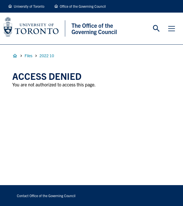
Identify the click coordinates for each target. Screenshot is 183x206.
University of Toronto (29, 6)
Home (14, 55)
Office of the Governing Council (83, 6)
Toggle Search (156, 28)
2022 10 (46, 55)
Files (28, 55)
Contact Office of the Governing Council (46, 195)
